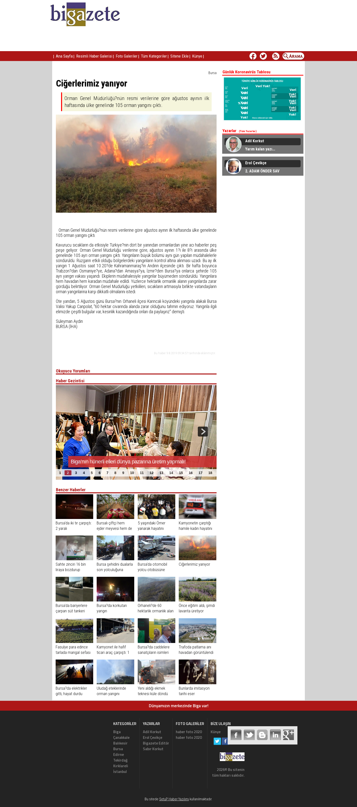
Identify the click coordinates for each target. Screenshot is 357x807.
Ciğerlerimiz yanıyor (194, 564)
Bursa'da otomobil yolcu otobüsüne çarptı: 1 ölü (152, 570)
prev (70, 431)
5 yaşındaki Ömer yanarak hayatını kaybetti (151, 528)
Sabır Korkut (153, 749)
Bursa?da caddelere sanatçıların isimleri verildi (154, 652)
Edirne (118, 754)
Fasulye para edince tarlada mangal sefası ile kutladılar (73, 652)
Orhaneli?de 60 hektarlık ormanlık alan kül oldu (156, 611)
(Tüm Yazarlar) (248, 131)
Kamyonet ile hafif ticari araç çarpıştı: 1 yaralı (113, 652)
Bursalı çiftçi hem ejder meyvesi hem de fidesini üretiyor (114, 528)
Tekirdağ (120, 760)
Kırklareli (120, 766)
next (203, 431)
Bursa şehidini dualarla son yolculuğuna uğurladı (115, 570)
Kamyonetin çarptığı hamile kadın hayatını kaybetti (195, 528)
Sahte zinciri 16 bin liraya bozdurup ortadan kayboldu (71, 570)
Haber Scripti (170, 805)
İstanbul (120, 771)
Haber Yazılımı (186, 805)
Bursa (212, 73)
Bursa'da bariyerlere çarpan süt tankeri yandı (71, 611)
